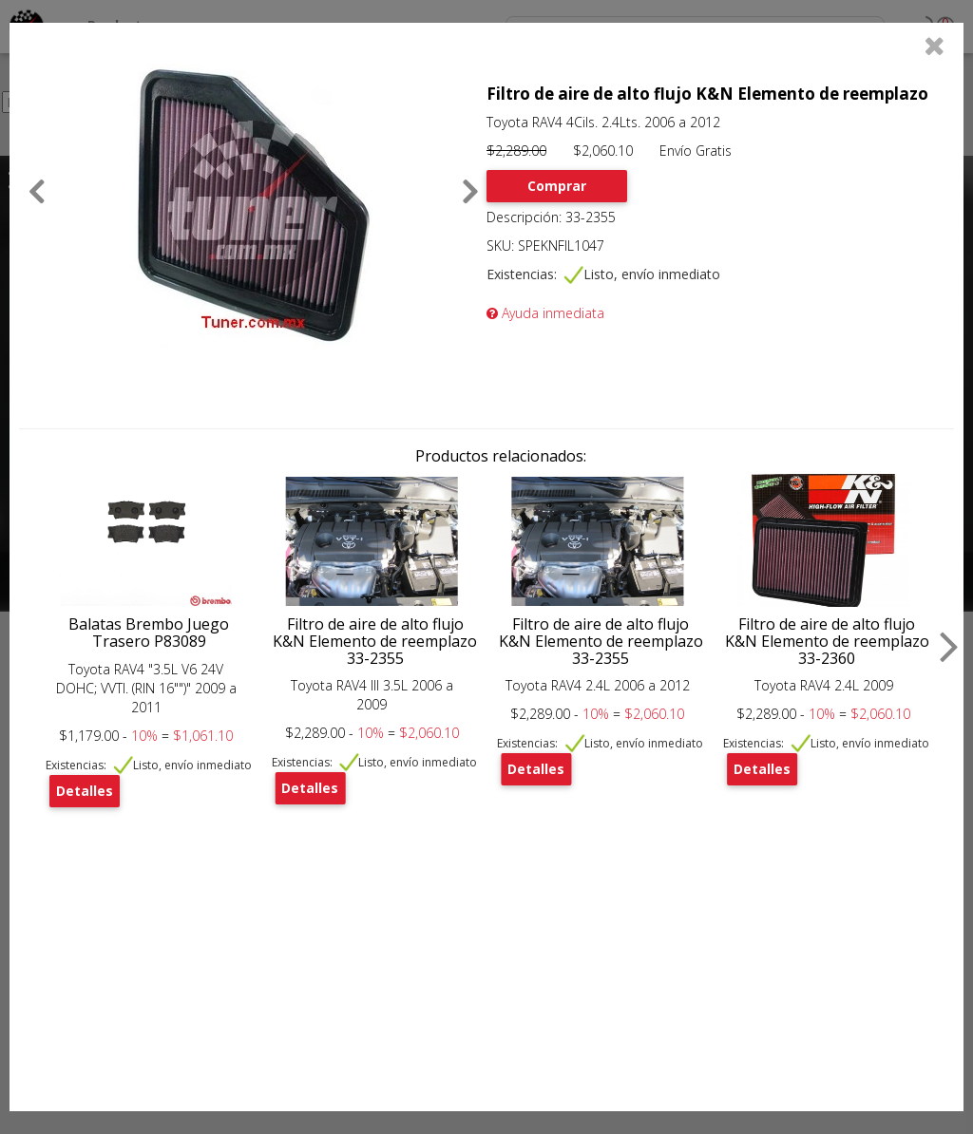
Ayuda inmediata (545, 313)
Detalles (84, 791)
